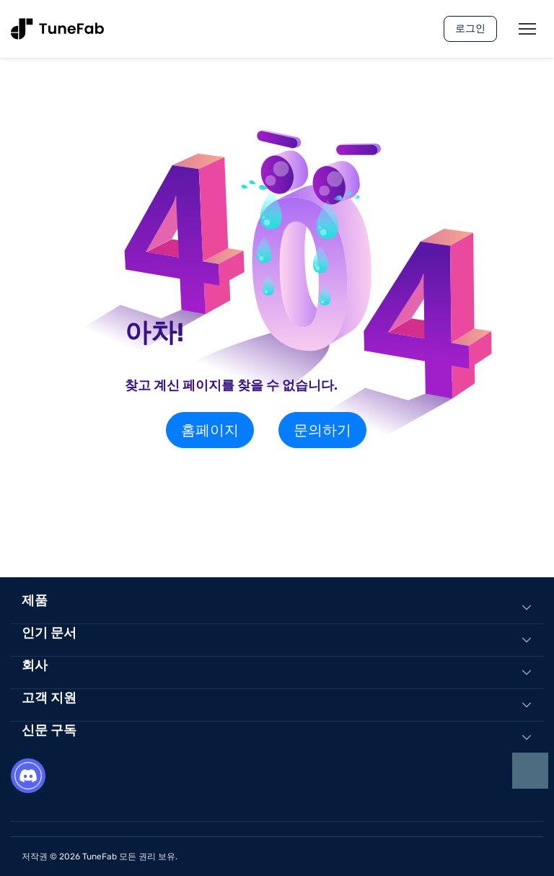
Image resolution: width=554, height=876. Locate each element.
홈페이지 (210, 430)
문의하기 (322, 430)
